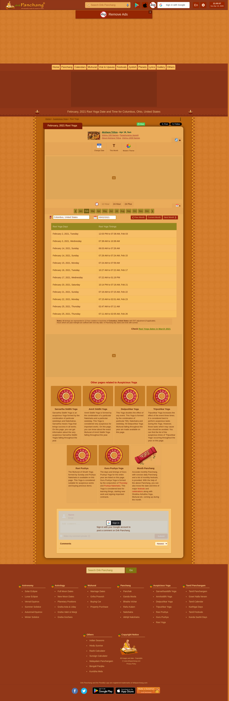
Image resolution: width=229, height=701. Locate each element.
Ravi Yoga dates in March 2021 (155, 329)
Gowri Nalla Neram (198, 596)
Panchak (127, 591)
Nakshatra (128, 612)
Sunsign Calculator (98, 656)
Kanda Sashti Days (198, 617)
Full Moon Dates (65, 591)
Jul (116, 211)
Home (56, 67)
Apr (98, 211)
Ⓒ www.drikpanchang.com (131, 661)
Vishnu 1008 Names (131, 138)
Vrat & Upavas (107, 67)
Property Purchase (99, 607)
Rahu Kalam (129, 607)
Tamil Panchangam (198, 591)
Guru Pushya (162, 617)
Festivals (121, 67)
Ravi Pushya (162, 612)
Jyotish (132, 67)
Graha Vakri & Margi (67, 612)
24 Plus (128, 204)
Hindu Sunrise (96, 645)
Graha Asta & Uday (67, 607)
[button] (173, 5)
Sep (129, 211)
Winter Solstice (32, 617)
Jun (111, 211)
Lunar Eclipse (31, 596)
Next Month (170, 217)
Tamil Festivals (196, 612)
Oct (134, 211)
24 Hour (117, 204)
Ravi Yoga (161, 622)
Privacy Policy (131, 664)
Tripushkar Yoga (164, 607)
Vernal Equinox (32, 601)
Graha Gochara (65, 617)
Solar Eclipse (31, 591)
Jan (80, 211)
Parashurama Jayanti (129, 135)
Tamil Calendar (196, 601)
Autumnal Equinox (33, 612)
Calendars (80, 67)
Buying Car (95, 601)
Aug (122, 211)
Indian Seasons (96, 640)
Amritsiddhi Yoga (164, 596)
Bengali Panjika (96, 666)
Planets (142, 67)
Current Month (154, 217)
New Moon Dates (66, 596)
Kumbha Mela (96, 671)
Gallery (161, 67)
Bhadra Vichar (130, 601)
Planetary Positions (67, 601)
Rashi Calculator (97, 651)
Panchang (66, 67)
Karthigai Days (196, 607)
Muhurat (92, 67)
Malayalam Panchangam (101, 661)
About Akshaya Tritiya (111, 138)
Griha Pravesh (97, 596)
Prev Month (138, 217)
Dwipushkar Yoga (164, 601)
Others (171, 67)
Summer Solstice (33, 607)
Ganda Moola (129, 596)
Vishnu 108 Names (110, 135)
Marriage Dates (97, 591)
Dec (147, 211)
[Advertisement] (114, 41)
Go (131, 570)
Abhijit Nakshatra (131, 617)
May (105, 211)
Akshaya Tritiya (110, 132)
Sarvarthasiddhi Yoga (166, 591)
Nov (141, 211)
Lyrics (152, 67)
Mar (93, 211)
